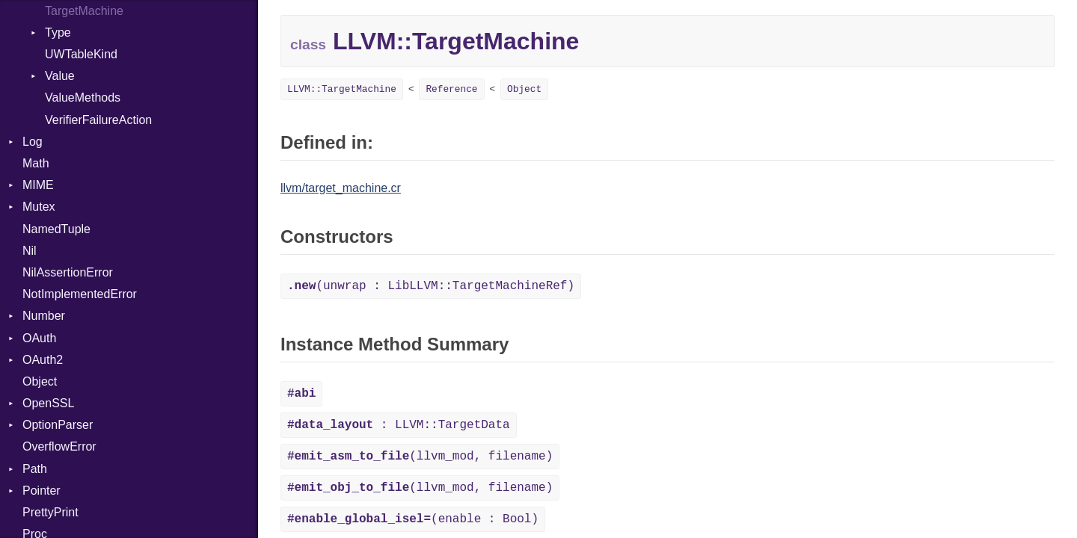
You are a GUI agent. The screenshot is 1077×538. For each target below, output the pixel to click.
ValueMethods (82, 97)
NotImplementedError (79, 294)
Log (32, 141)
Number (43, 315)
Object (39, 381)
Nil (29, 250)
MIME (38, 185)
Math (35, 163)
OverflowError (59, 446)
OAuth (39, 338)
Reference (451, 89)
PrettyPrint (50, 512)
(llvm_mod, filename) (420, 456)
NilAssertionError (67, 272)
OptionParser (57, 424)
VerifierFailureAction (98, 120)
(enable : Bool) (412, 519)
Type (58, 32)
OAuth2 (42, 359)
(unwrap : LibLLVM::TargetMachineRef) (430, 286)
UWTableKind (81, 54)
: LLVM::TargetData (398, 425)
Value (60, 75)
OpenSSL (48, 403)
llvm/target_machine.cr (340, 188)
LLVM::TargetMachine (341, 89)
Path (34, 469)
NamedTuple (56, 229)
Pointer (41, 490)
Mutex (38, 206)
